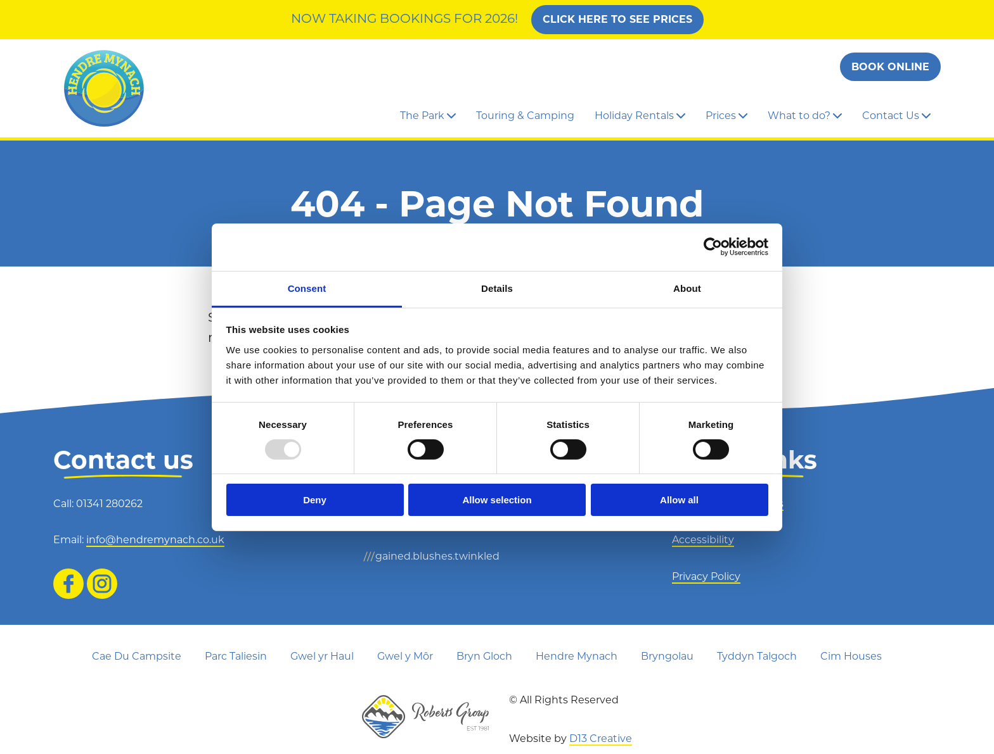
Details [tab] (497, 287)
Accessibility (703, 540)
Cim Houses (851, 656)
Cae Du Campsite (136, 656)
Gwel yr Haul (322, 656)
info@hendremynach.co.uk (155, 540)
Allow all (679, 499)
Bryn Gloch (484, 656)
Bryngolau (667, 656)
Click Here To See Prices (617, 19)
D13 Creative (600, 738)
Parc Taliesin (236, 656)
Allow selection (496, 499)
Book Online (890, 67)
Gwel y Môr (405, 656)
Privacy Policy (706, 576)
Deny (314, 499)
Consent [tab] (307, 287)
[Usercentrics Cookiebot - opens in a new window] (712, 246)
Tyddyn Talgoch (757, 656)
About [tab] (687, 287)
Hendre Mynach (576, 656)
